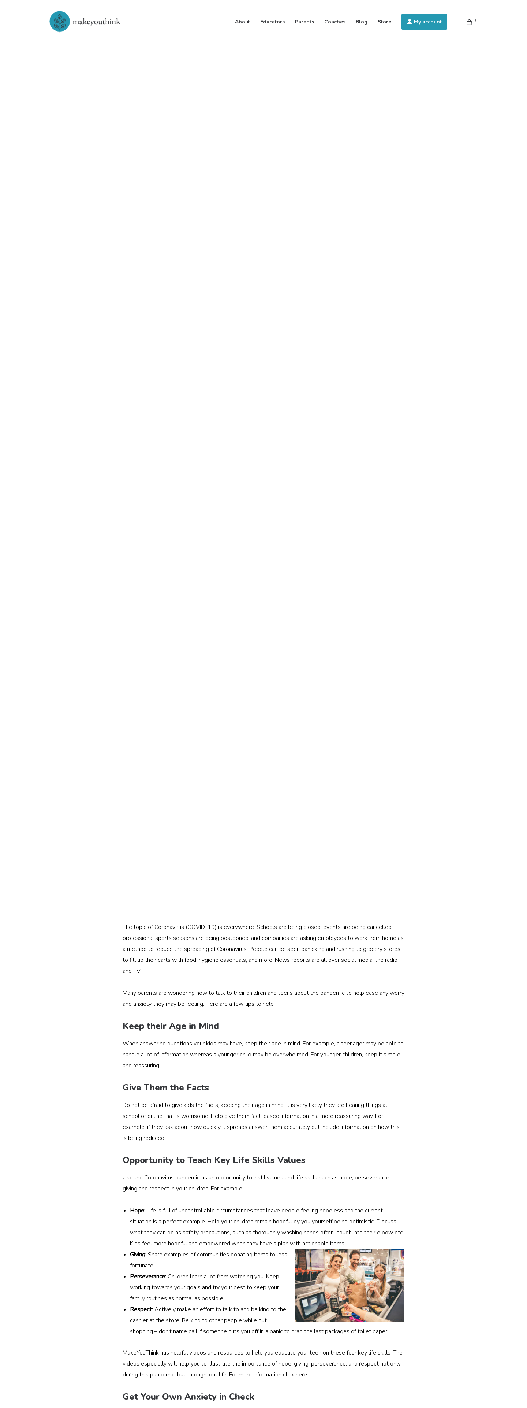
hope (345, 1178)
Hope (137, 1211)
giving (130, 1189)
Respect (141, 1309)
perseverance (372, 1178)
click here (295, 1375)
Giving (137, 1254)
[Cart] (465, 22)
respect (159, 1189)
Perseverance (147, 1276)
